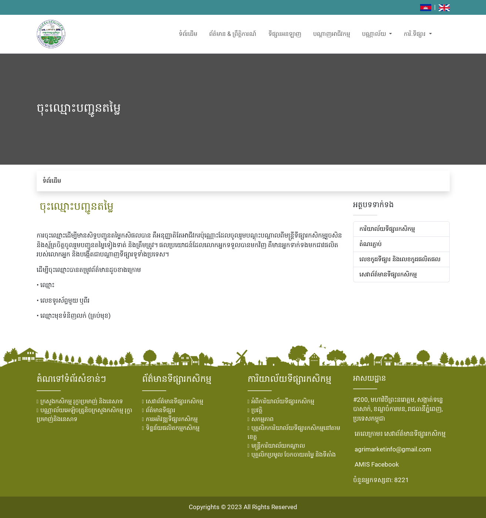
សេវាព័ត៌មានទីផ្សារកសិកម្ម (388, 274)
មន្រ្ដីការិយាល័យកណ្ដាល (278, 445)
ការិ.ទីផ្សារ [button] (415, 33)
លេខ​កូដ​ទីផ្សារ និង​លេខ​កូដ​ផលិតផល (399, 259)
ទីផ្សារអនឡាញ (284, 33)
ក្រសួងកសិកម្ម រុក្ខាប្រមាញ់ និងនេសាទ (81, 401)
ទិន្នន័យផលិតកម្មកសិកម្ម (173, 427)
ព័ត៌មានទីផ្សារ (160, 410)
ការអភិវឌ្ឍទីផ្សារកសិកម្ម (172, 419)
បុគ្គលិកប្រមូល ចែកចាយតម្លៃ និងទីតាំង (293, 454)
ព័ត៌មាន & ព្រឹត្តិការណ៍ (233, 33)
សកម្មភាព (262, 419)
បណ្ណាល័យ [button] (375, 33)
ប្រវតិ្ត (256, 410)
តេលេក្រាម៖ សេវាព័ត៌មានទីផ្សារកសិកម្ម (400, 433)
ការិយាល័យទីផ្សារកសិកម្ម (387, 228)
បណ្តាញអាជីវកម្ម (331, 33)
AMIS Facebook (377, 464)
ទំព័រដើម (188, 33)
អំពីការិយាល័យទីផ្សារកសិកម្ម (282, 401)
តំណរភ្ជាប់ (370, 244)
